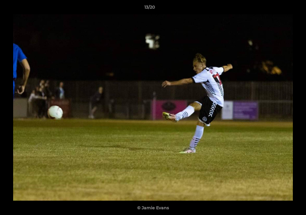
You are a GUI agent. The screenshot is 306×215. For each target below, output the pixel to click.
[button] (280, 8)
